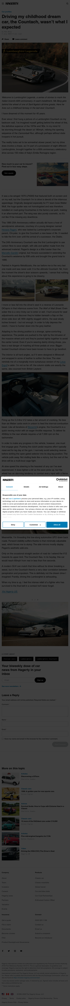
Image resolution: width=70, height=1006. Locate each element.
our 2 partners (15, 498)
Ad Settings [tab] (43, 487)
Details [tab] (26, 487)
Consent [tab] (9, 487)
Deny (13, 525)
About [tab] (60, 487)
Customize (35, 525)
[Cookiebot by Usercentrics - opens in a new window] (57, 480)
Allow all (57, 525)
